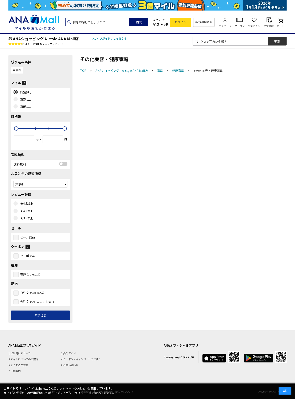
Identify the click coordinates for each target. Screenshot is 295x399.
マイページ (225, 26)
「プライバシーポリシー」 (71, 393)
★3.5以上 (25, 218)
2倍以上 (24, 99)
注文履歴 (269, 26)
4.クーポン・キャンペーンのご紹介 (81, 359)
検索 (139, 22)
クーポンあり (29, 256)
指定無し (25, 92)
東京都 (17, 70)
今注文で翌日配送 (32, 293)
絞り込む (40, 315)
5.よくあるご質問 (18, 365)
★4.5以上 (25, 203)
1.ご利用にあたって (19, 353)
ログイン (180, 22)
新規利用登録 (203, 22)
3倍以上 (24, 106)
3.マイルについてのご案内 (23, 359)
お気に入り (254, 26)
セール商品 (27, 237)
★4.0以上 (25, 211)
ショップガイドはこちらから (109, 38)
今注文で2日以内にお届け (37, 302)
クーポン (240, 26)
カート (280, 26)
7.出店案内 (14, 371)
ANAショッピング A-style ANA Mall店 (46, 38)
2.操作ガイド (68, 353)
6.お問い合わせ (69, 365)
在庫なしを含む (30, 274)
